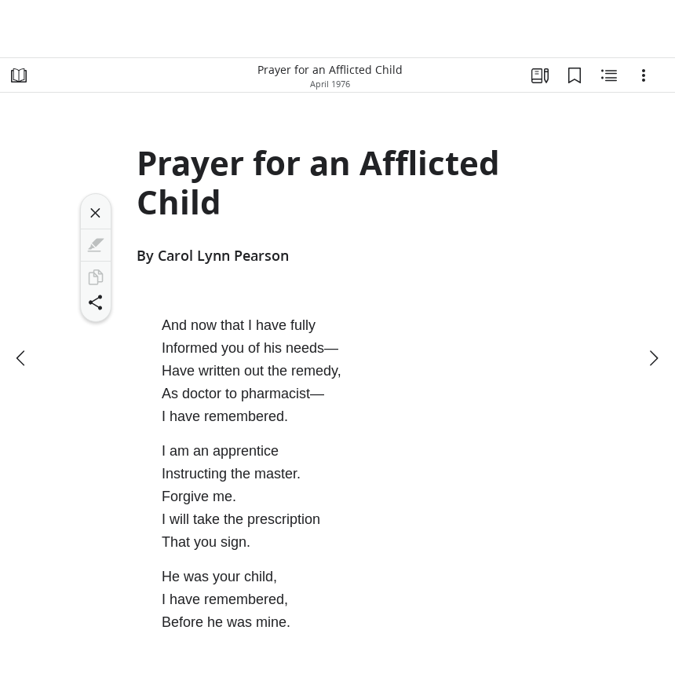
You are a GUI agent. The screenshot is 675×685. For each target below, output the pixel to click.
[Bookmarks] (574, 75)
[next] (653, 358)
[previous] (22, 358)
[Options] (643, 75)
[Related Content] (609, 75)
